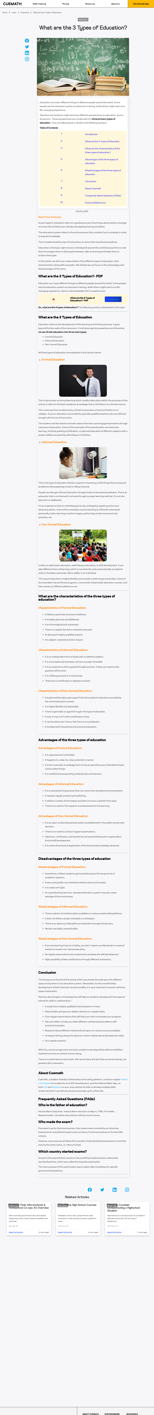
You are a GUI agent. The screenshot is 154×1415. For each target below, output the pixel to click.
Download (113, 299)
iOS (45, 1087)
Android (56, 1087)
